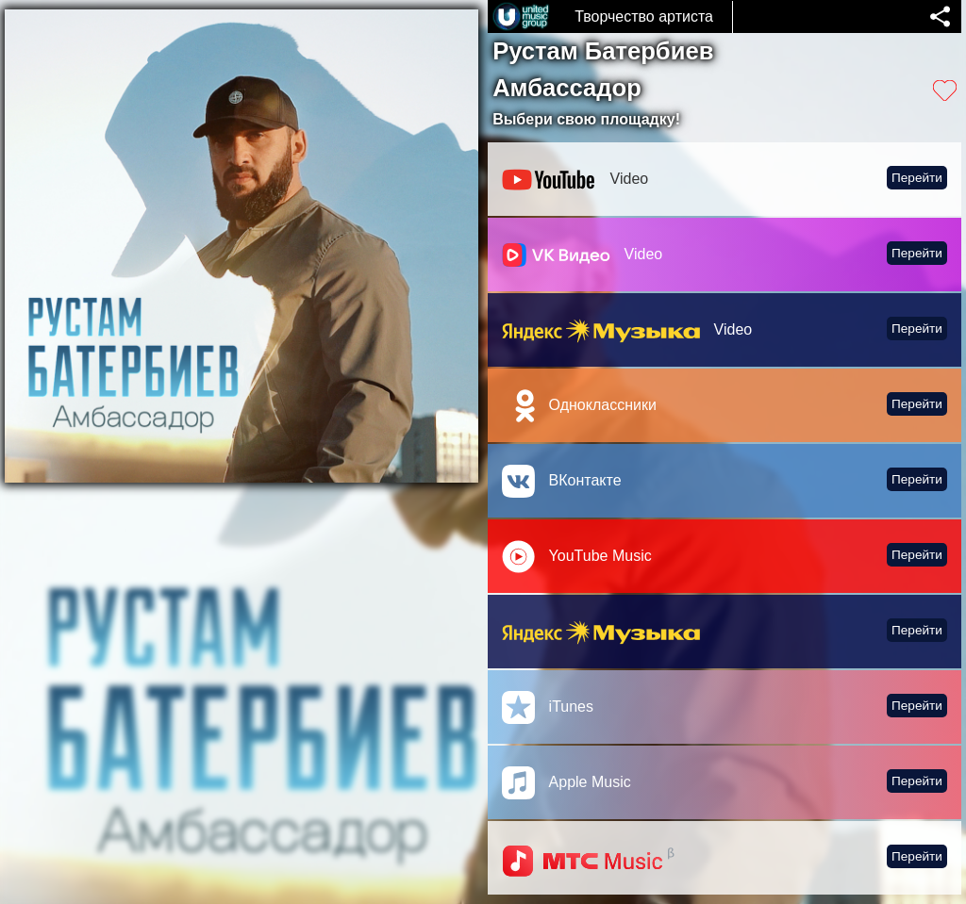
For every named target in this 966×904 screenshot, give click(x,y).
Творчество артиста (644, 16)
